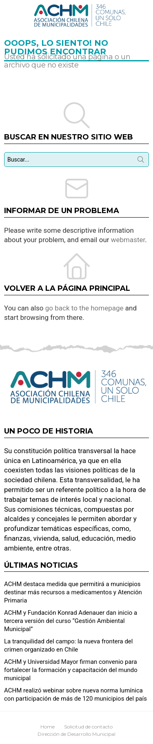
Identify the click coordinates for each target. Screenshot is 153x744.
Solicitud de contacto (88, 727)
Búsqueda (141, 161)
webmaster (128, 240)
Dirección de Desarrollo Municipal (76, 734)
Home (47, 727)
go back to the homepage (84, 308)
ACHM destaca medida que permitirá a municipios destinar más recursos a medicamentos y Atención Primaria (73, 592)
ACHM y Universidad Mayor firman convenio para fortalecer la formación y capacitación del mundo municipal (70, 670)
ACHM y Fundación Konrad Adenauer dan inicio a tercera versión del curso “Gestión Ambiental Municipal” (70, 621)
